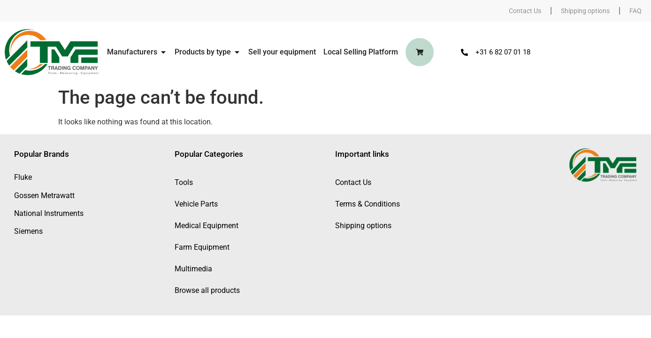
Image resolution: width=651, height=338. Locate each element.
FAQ (635, 11)
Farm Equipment (202, 247)
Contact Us (525, 11)
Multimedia (193, 268)
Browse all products (207, 290)
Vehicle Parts (196, 204)
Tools (184, 182)
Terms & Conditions (367, 204)
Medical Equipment (206, 225)
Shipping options (585, 11)
